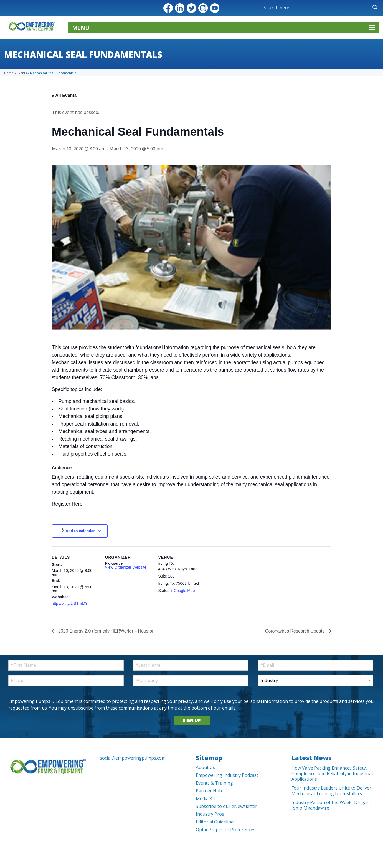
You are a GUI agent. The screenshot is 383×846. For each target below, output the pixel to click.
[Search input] (317, 7)
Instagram (203, 8)
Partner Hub (209, 791)
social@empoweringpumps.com (133, 758)
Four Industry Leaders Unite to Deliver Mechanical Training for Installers (331, 791)
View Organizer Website (126, 567)
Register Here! (68, 504)
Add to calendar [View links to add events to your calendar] (80, 531)
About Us (205, 767)
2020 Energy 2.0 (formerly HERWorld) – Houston (106, 631)
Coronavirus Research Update (295, 631)
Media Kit (205, 798)
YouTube (214, 8)
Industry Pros (210, 814)
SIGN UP (191, 720)
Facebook (168, 8)
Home (9, 73)
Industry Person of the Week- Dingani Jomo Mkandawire (331, 805)
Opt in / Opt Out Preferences (225, 830)
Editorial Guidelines (216, 822)
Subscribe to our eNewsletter (226, 806)
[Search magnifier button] (375, 7)
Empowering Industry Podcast (227, 775)
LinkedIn (179, 8)
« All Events (64, 95)
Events (22, 73)
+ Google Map (182, 590)
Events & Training (214, 783)
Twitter (191, 8)
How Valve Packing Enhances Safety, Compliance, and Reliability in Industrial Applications (332, 773)
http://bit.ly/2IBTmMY (70, 603)
